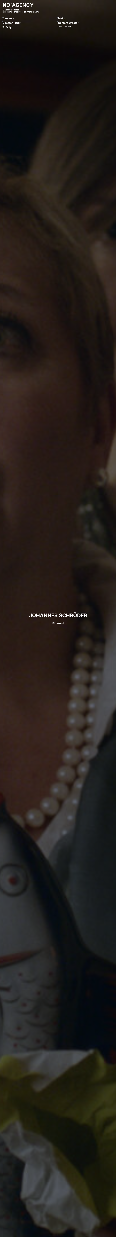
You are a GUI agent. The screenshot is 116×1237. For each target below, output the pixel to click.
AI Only (7, 27)
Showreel (58, 623)
